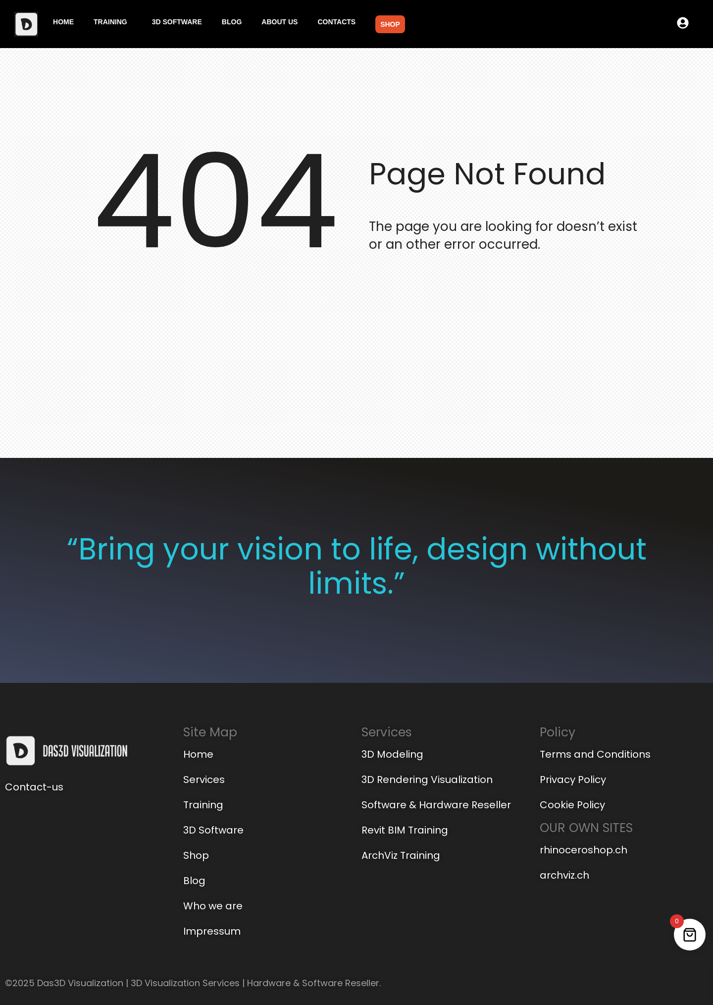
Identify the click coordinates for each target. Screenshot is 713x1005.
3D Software (177, 22)
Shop (390, 24)
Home (63, 22)
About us (279, 22)
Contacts (336, 22)
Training (110, 22)
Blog (232, 22)
